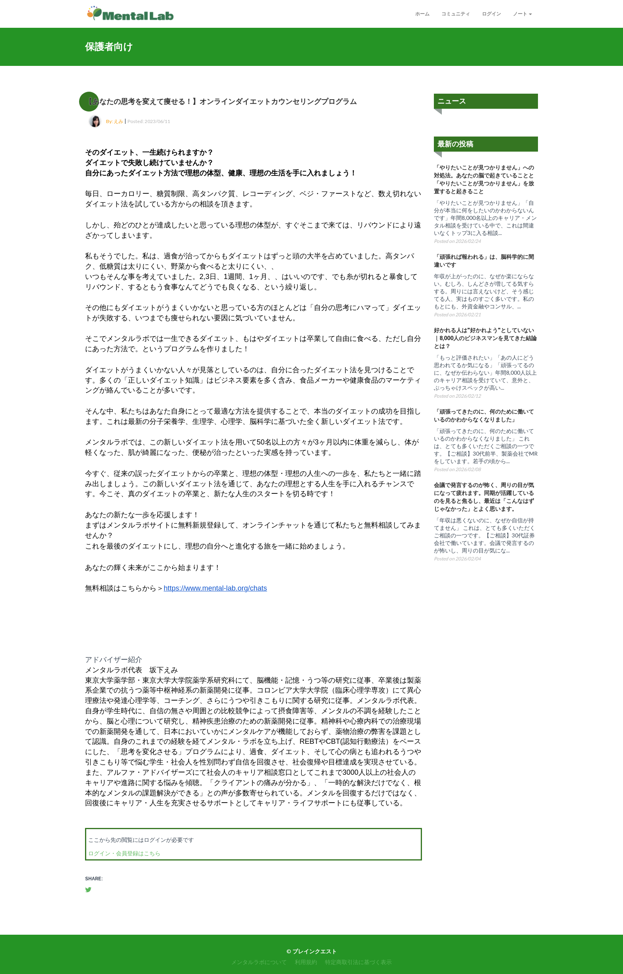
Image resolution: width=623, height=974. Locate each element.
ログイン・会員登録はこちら (124, 853)
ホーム (422, 14)
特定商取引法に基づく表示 (358, 962)
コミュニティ (455, 14)
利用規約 (306, 962)
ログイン (491, 14)
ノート (522, 14)
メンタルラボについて (259, 962)
